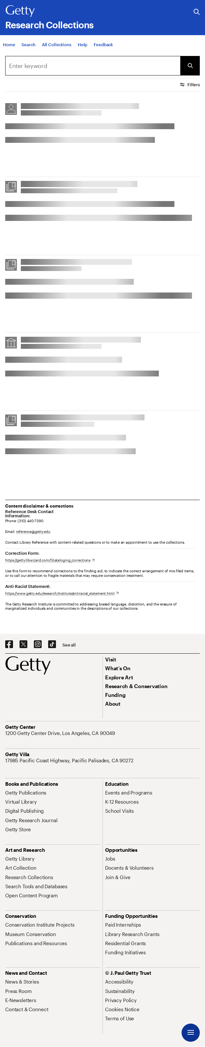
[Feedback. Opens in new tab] (103, 44)
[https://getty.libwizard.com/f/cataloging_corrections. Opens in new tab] (50, 560)
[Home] (9, 44)
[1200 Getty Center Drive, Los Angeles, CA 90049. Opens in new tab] (60, 733)
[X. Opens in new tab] (23, 644)
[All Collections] (56, 44)
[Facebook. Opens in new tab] (9, 644)
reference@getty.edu (33, 531)
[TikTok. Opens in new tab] (52, 644)
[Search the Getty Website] (197, 12)
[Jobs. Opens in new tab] (110, 859)
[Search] (28, 44)
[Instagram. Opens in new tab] (38, 644)
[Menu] (191, 1033)
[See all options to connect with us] (69, 645)
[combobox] (92, 65)
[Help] (82, 44)
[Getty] (20, 11)
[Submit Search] (190, 65)
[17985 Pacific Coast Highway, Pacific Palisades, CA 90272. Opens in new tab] (70, 760)
